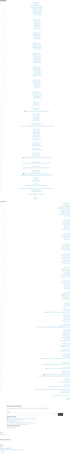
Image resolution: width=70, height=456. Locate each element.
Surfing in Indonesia (36, 108)
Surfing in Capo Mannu (37, 95)
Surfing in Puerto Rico (36, 170)
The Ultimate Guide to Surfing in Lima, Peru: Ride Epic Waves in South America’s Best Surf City (36, 188)
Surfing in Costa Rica (36, 161)
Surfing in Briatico (37, 56)
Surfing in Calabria (36, 53)
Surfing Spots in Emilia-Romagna (36, 7)
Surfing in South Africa (36, 172)
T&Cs (16, 449)
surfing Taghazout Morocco (36, 145)
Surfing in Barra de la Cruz (36, 139)
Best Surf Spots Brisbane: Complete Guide (36, 194)
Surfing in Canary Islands (36, 189)
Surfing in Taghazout (36, 144)
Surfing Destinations (35, 2)
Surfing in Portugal (35, 166)
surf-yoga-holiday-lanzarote (36, 191)
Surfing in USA (36, 179)
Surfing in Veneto (36, 66)
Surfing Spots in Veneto (36, 68)
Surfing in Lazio (36, 42)
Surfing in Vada (37, 87)
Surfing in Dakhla (36, 156)
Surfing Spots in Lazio (37, 44)
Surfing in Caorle (37, 71)
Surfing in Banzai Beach (37, 47)
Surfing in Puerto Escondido (36, 124)
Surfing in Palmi (37, 59)
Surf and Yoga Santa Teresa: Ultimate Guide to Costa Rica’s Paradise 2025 (36, 163)
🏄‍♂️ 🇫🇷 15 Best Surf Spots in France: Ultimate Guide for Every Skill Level (35, 173)
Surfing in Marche (36, 105)
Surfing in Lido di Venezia (37, 75)
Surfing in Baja (36, 138)
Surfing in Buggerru (37, 96)
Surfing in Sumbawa (36, 120)
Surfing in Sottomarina (37, 74)
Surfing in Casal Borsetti (37, 11)
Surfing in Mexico (36, 123)
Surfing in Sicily (36, 102)
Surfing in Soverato (37, 62)
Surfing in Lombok (36, 115)
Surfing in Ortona (37, 25)
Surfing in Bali (36, 109)
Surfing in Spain (36, 178)
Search (8, 412)
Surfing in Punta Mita (36, 132)
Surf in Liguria (36, 32)
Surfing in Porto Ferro (37, 98)
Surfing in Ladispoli (37, 49)
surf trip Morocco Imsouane (36, 150)
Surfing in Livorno (37, 84)
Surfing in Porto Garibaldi (37, 8)
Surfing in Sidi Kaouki (36, 154)
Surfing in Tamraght (36, 153)
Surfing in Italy (36, 4)
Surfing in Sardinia (36, 91)
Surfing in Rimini (37, 14)
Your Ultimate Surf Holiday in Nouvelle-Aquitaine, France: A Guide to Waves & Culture (36, 175)
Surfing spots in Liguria (36, 34)
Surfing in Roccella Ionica (37, 60)
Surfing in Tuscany (36, 80)
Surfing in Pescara (37, 23)
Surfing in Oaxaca (36, 129)
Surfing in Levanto (37, 35)
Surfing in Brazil (36, 184)
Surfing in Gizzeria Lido (37, 57)
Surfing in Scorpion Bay (36, 136)
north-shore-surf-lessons (36, 181)
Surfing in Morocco (35, 142)
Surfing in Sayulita (36, 130)
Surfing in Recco (37, 38)
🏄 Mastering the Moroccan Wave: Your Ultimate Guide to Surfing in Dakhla (36, 157)
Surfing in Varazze (37, 37)
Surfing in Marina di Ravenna (37, 13)
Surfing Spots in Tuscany (36, 81)
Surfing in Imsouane (36, 148)
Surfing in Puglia (36, 103)
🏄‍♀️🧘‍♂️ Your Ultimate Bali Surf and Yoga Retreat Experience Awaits (36, 111)
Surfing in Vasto (37, 26)
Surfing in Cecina (37, 86)
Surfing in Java (36, 117)
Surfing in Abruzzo (36, 19)
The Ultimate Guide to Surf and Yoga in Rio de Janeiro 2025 (36, 185)
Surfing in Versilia (37, 83)
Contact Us (35, 198)
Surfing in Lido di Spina (37, 10)
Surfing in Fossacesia (37, 22)
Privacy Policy (12, 449)
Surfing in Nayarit (36, 135)
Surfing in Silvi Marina (37, 28)
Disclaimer (20, 449)
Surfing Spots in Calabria (36, 54)
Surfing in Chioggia (37, 72)
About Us (35, 197)
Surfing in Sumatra (36, 118)
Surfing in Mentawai (36, 114)
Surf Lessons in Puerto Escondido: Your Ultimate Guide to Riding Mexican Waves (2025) (36, 126)
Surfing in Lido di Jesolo (37, 69)
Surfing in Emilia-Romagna (36, 5)
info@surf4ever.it (3, 434)
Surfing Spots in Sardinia (36, 93)
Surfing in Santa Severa (37, 45)
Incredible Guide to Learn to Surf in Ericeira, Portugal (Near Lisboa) (36, 167)
